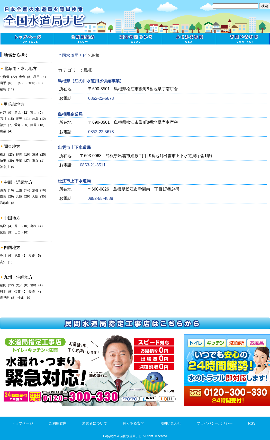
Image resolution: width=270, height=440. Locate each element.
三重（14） (24, 190)
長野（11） (24, 119)
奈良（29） (8, 196)
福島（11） (8, 89)
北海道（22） (9, 77)
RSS (252, 423)
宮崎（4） (37, 285)
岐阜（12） (40, 119)
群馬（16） (24, 154)
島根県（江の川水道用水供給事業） (91, 81)
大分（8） (23, 285)
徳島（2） (21, 255)
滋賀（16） (8, 190)
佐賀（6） (21, 291)
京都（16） (40, 190)
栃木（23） (8, 154)
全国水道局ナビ (72, 55)
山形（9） (21, 83)
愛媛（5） (36, 255)
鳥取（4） (7, 226)
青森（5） (26, 77)
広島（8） (7, 232)
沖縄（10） (25, 298)
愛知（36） (22, 125)
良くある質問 (189, 38)
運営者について (135, 38)
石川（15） (8, 119)
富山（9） (37, 112)
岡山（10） (22, 226)
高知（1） (7, 262)
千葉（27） (24, 161)
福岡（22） (8, 285)
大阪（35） (40, 196)
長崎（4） (36, 291)
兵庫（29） (24, 196)
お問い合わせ (243, 38)
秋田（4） (40, 77)
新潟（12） (22, 112)
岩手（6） (7, 83)
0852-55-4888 (100, 198)
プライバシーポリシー (215, 423)
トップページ (27, 38)
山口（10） (22, 232)
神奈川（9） (8, 167)
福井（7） (7, 125)
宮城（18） (36, 83)
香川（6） (7, 255)
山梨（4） (7, 131)
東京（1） (39, 161)
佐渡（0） (7, 112)
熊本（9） (7, 291)
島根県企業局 (70, 114)
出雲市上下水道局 (74, 147)
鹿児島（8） (8, 298)
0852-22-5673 (101, 98)
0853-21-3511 (93, 165)
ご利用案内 (81, 38)
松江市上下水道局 (74, 181)
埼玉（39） (8, 161)
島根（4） (37, 226)
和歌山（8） (8, 203)
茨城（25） (40, 154)
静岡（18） (38, 125)
